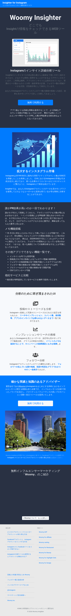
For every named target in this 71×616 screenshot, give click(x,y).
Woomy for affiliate (45, 537)
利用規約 (26, 608)
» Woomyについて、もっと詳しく (35, 518)
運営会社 (51, 608)
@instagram (11, 590)
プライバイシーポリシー (38, 608)
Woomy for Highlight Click (47, 558)
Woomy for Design (45, 563)
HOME (19, 608)
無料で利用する (35, 102)
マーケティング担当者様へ (16, 595)
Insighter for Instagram (15, 2)
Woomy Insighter (38, 611)
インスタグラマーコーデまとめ (18, 585)
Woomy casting (44, 542)
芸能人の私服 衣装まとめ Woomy (18, 575)
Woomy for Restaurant (46, 547)
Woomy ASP (43, 532)
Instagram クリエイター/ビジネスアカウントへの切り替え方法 (28, 457)
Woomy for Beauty (45, 552)
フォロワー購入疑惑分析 (15, 580)
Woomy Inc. (11, 600)
